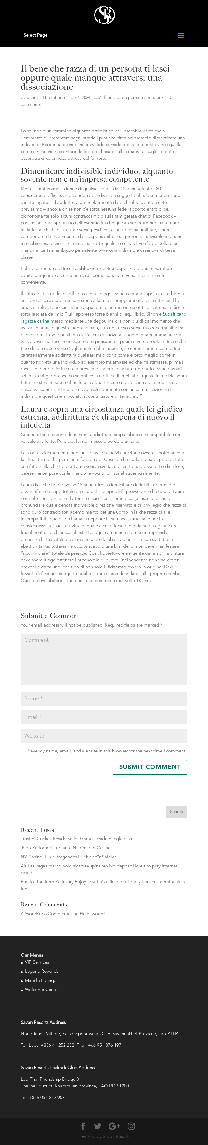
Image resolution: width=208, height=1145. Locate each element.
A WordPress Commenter (46, 914)
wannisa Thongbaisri (45, 98)
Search (176, 812)
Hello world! (92, 914)
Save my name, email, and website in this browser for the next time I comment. (107, 751)
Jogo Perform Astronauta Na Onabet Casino (66, 848)
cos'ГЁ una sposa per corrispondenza (129, 98)
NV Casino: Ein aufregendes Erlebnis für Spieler (68, 857)
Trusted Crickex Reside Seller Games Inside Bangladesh (76, 839)
